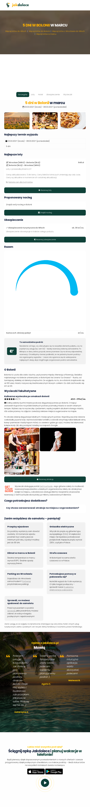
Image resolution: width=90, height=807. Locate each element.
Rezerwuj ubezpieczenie (45, 239)
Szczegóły (22, 94)
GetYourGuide (46, 486)
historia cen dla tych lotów (20, 182)
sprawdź (11, 610)
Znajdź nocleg (45, 212)
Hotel (40, 94)
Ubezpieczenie (53, 94)
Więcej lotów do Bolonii (39, 31)
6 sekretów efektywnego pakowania (62, 588)
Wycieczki (67, 94)
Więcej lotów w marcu (46, 34)
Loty (33, 94)
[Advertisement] (45, 70)
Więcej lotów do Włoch (15, 31)
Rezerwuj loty (45, 190)
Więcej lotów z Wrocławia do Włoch (68, 31)
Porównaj (26, 581)
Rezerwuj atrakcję (45, 479)
